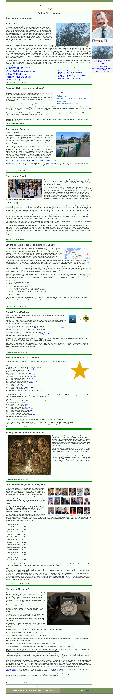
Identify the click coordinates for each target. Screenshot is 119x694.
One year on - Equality (14, 62)
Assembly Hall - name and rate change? (19, 59)
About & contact (34, 1)
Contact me (77, 69)
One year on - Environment (102, 51)
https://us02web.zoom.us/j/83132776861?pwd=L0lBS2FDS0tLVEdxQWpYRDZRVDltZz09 (33, 152)
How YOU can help (64, 69)
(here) (39, 96)
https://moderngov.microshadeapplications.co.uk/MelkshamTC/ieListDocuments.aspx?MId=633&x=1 (36, 320)
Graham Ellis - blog (64, 63)
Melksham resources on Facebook (17, 67)
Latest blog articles (102, 37)
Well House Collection (12, 663)
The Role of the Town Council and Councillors (72, 67)
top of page (89, 682)
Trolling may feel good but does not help (19, 68)
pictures (78, 71)
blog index (77, 63)
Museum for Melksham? (14, 71)
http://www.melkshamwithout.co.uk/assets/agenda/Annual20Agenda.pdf (27, 326)
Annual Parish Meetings (14, 65)
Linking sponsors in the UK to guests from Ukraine (22, 64)
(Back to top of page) (13, 73)
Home (16, 1)
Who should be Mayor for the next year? (19, 70)
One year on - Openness (14, 61)
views (80, 64)
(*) (6, 273)
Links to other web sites (65, 71)
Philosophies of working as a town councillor (71, 66)
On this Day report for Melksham (51, 661)
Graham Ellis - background (66, 64)
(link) (34, 361)
